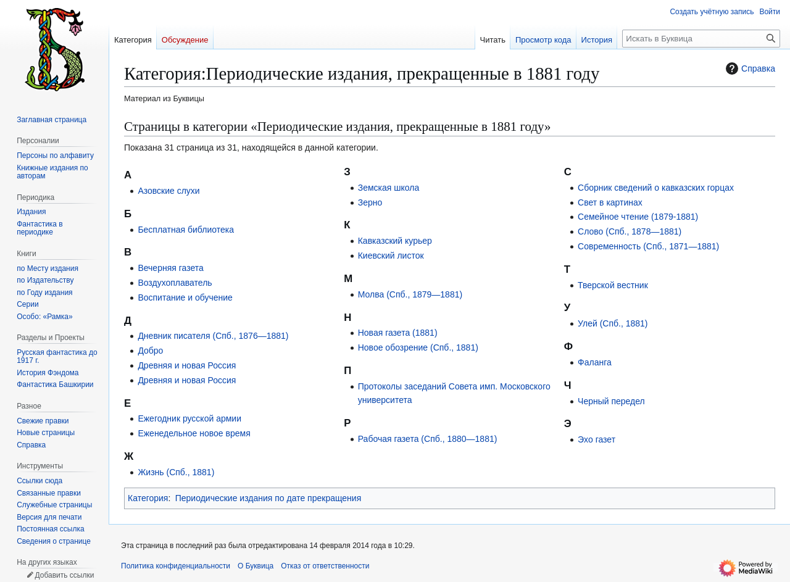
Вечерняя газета (170, 268)
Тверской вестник (613, 285)
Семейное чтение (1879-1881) (638, 217)
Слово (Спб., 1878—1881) (629, 231)
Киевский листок (391, 255)
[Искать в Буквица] (701, 39)
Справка (749, 68)
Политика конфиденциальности (175, 566)
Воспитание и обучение (185, 297)
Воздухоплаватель (175, 283)
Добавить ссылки (64, 575)
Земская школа (389, 188)
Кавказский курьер (395, 241)
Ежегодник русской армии (189, 418)
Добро (150, 350)
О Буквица (255, 566)
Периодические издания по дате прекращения (268, 498)
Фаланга (595, 362)
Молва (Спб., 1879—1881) (410, 294)
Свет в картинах (610, 202)
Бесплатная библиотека (186, 230)
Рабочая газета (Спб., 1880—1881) (427, 439)
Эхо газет (596, 439)
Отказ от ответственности (325, 566)
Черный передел (611, 401)
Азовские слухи (168, 191)
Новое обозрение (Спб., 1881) (418, 347)
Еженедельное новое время (194, 433)
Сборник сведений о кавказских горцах (656, 188)
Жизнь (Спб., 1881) (176, 472)
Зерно (370, 202)
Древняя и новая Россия (187, 365)
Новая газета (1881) (398, 333)
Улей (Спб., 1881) (612, 323)
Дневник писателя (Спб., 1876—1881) (213, 336)
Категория (148, 498)
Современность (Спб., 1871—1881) (648, 246)
